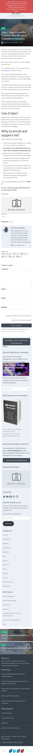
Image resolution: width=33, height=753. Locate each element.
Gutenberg (6, 551)
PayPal (14, 175)
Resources (8, 739)
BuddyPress (7, 542)
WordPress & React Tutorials (10, 731)
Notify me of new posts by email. (21, 323)
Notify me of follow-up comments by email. (18, 318)
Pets (4, 627)
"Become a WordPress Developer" (14, 364)
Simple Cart (6, 608)
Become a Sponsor (16, 205)
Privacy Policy (5, 741)
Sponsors (6, 612)
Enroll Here (4, 194)
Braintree (22, 175)
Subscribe (8, 526)
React (4, 572)
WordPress (6, 589)
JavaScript (6, 555)
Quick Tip (6, 568)
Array (21, 745)
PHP (4, 559)
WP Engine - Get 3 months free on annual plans (16, 344)
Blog (2, 739)
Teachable (13, 54)
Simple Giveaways (9, 599)
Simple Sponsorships (9, 603)
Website (21, 245)
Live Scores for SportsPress (12, 623)
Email (3, 301)
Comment (4, 269)
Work (14, 739)
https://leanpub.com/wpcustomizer (19, 150)
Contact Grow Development (16, 463)
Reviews (5, 576)
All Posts (14, 245)
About (18, 739)
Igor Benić (16, 13)
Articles (3, 28)
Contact (23, 739)
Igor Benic (7, 42)
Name (4, 292)
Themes (5, 580)
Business (6, 546)
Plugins (5, 563)
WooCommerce (8, 585)
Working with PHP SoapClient (10, 699)
